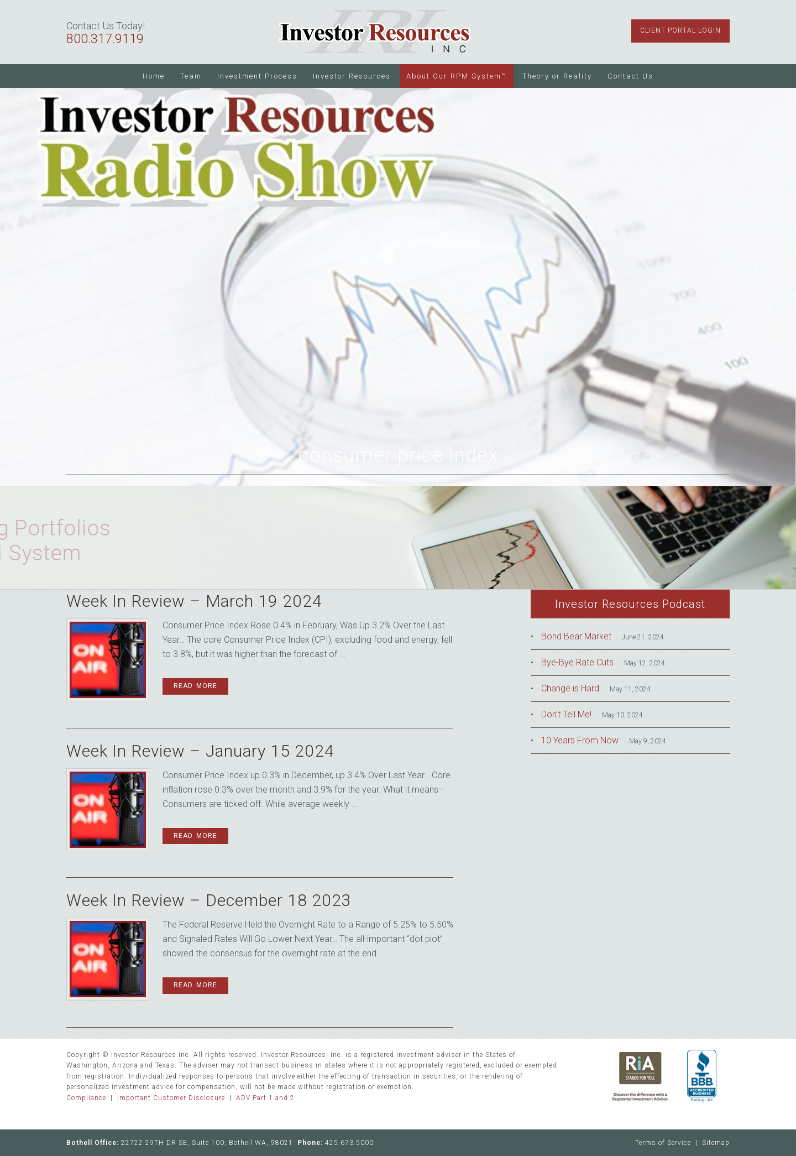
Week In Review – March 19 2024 (194, 601)
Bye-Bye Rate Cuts (577, 662)
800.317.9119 (105, 39)
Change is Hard (570, 688)
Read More (195, 686)
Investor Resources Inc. (374, 32)
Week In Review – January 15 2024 (200, 751)
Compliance (86, 1098)
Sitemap (716, 1143)
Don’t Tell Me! (566, 714)
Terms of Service (663, 1143)
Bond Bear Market (576, 636)
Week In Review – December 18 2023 (209, 900)
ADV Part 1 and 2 (265, 1098)
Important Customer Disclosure (171, 1098)
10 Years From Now (580, 740)
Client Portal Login (680, 30)
